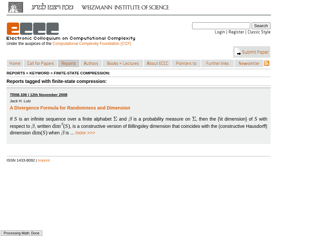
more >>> (85, 132)
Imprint (44, 160)
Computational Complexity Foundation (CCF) (92, 43)
